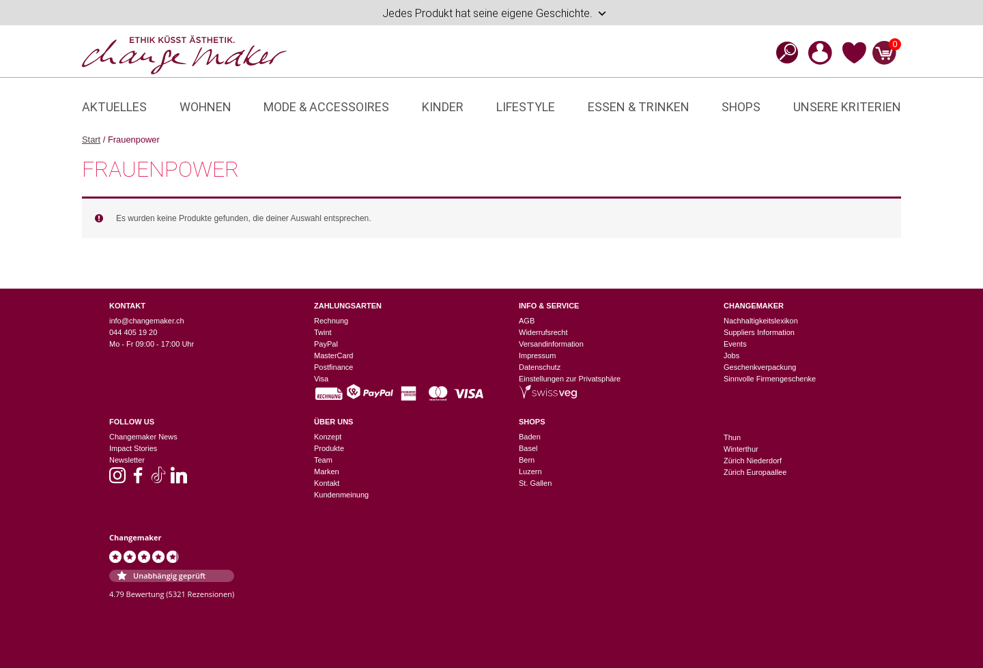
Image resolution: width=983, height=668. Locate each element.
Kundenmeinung (341, 495)
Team (323, 460)
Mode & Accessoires (326, 107)
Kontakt (326, 483)
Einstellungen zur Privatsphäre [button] (570, 379)
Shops (741, 107)
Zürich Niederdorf (753, 460)
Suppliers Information (759, 332)
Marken (326, 471)
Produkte (329, 448)
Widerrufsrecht (543, 332)
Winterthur (741, 449)
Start (91, 139)
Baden (530, 437)
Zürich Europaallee (755, 472)
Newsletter (127, 460)
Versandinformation (551, 344)
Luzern (530, 471)
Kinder (443, 107)
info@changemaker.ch (146, 321)
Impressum (537, 355)
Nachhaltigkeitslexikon (761, 321)
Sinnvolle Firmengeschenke (770, 379)
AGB (527, 321)
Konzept (327, 437)
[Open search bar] (783, 52)
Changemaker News (143, 437)
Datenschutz (539, 367)
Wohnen (205, 107)
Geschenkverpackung (760, 367)
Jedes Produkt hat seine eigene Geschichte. (495, 13)
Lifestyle (525, 107)
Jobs (731, 355)
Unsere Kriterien (847, 107)
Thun (732, 437)
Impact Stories (133, 448)
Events (735, 344)
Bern (527, 460)
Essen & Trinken (638, 107)
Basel (528, 448)
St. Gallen (535, 483)
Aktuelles (114, 107)
